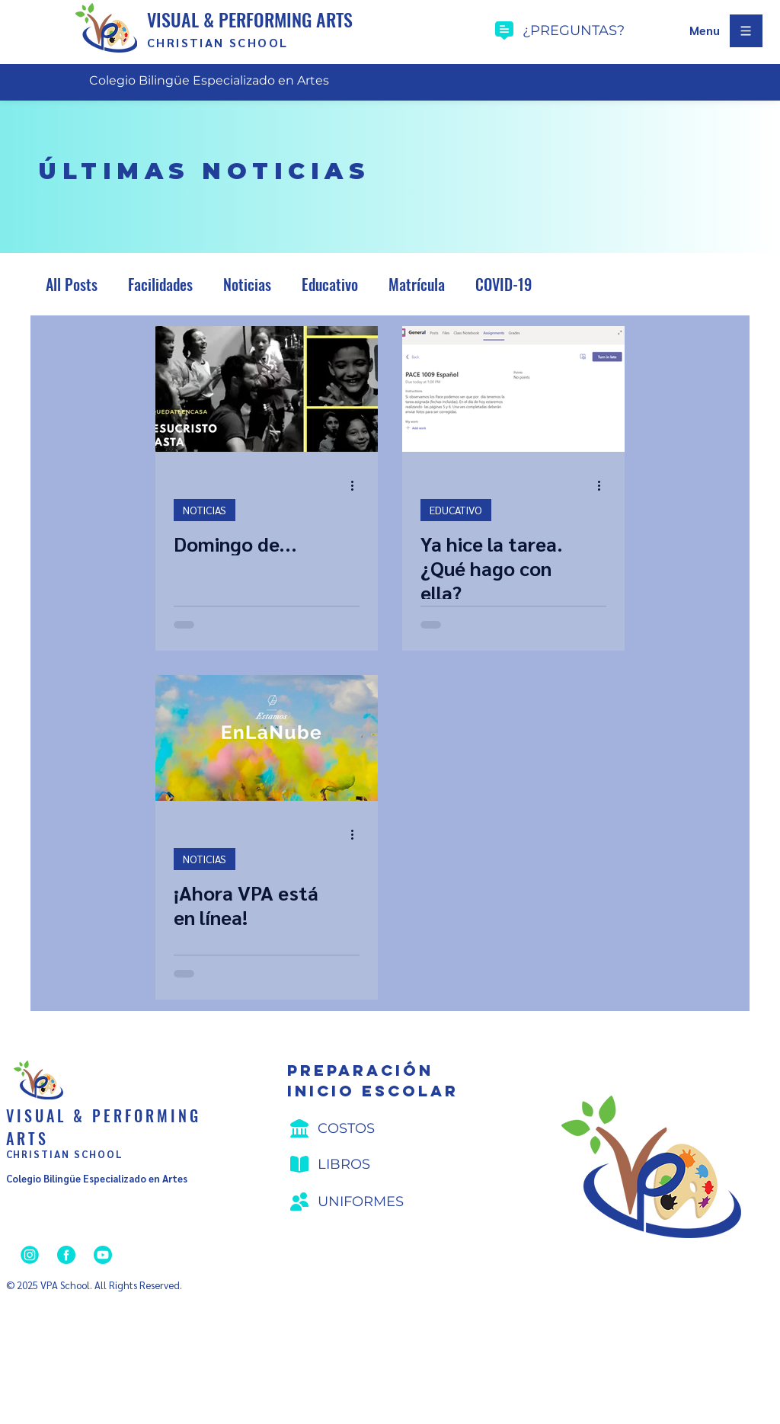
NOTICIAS (204, 510)
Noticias (247, 284)
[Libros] (375, 1164)
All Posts (72, 284)
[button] (704, 31)
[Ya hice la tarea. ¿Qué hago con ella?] (513, 389)
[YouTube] (103, 1255)
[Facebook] (66, 1255)
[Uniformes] (375, 1201)
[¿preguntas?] (586, 30)
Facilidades (160, 284)
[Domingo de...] (266, 389)
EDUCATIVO (456, 510)
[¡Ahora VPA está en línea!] (266, 738)
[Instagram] (30, 1255)
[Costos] (375, 1128)
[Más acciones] (357, 486)
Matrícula (416, 284)
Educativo (330, 284)
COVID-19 (503, 284)
